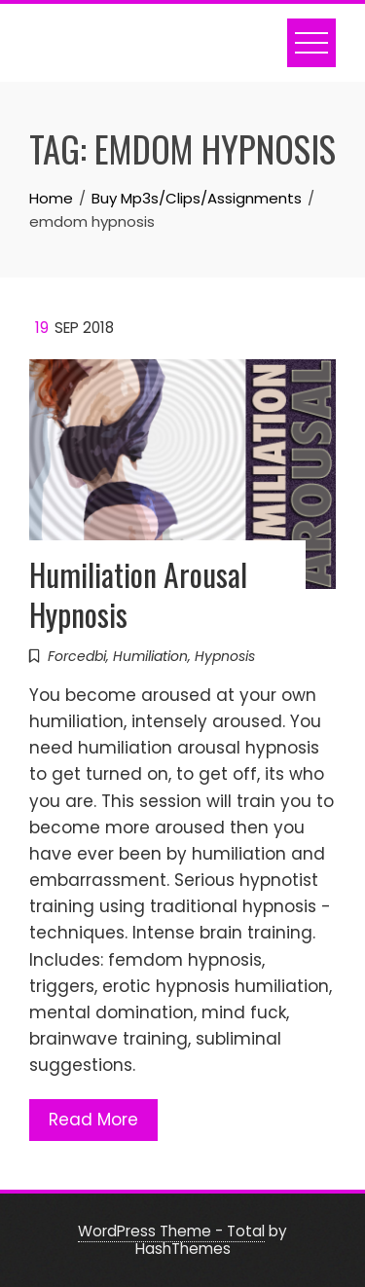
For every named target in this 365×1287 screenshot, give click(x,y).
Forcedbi (77, 656)
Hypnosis (225, 656)
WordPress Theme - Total (171, 1231)
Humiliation (150, 656)
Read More (93, 1119)
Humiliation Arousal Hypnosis (138, 594)
